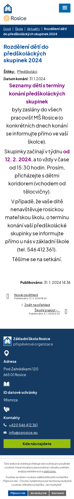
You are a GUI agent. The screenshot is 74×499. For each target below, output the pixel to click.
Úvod (7, 29)
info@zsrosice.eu (23, 432)
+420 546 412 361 (23, 425)
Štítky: (9, 71)
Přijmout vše (17, 493)
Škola (19, 29)
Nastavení (58, 493)
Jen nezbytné (38, 493)
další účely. (50, 471)
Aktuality (33, 29)
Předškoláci (27, 71)
